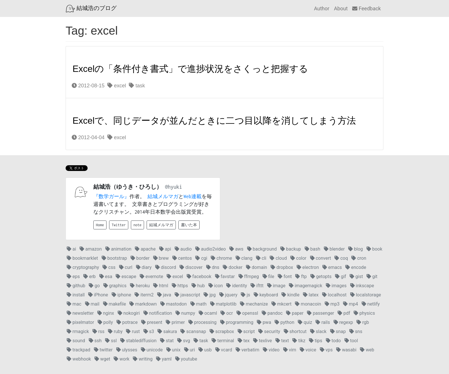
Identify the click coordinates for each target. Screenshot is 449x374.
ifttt (257, 285)
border (140, 258)
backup (290, 249)
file (268, 276)
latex (310, 295)
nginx (105, 313)
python (284, 322)
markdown (143, 304)
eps (73, 276)
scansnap (193, 331)
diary (144, 267)
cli (261, 258)
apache (145, 249)
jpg (210, 295)
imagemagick (305, 285)
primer (175, 322)
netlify (371, 304)
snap (338, 331)
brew (161, 258)
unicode (152, 350)
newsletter (80, 313)
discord (165, 267)
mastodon (173, 304)
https (180, 285)
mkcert (281, 304)
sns (355, 331)
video (271, 350)
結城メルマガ (162, 196)
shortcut (295, 331)
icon (215, 285)
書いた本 (189, 225)
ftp (301, 276)
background (262, 249)
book (374, 249)
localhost (334, 295)
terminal (223, 340)
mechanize (254, 304)
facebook (199, 276)
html (160, 285)
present (151, 322)
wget (102, 359)
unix (173, 350)
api (165, 249)
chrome (221, 258)
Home (100, 225)
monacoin (308, 304)
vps (326, 350)
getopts (321, 276)
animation (118, 249)
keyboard (266, 295)
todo (333, 340)
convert (320, 258)
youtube (186, 359)
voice (308, 350)
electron (308, 267)
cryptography (83, 267)
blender (334, 249)
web (367, 350)
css (109, 267)
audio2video (210, 249)
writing (142, 359)
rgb (363, 322)
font (285, 276)
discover (191, 267)
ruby (115, 331)
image (276, 285)
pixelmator (80, 322)
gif (340, 276)
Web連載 (193, 196)
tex (244, 340)
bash (312, 249)
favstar (225, 276)
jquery (228, 295)
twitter (103, 350)
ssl (111, 340)
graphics (115, 285)
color (298, 258)
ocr (226, 313)
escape (126, 276)
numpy (185, 313)
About (341, 8)
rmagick (78, 331)
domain (256, 267)
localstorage (365, 295)
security (269, 331)
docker (232, 267)
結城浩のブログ (91, 8)
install (76, 295)
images (336, 285)
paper (295, 313)
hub (198, 285)
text (282, 340)
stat (167, 340)
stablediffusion (138, 340)
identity (236, 285)
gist (356, 276)
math (198, 304)
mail (92, 304)
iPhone (98, 295)
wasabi (346, 350)
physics (364, 313)
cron (358, 258)
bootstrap (114, 258)
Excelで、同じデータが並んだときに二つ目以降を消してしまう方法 (214, 120)
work (121, 359)
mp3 (332, 304)
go (94, 285)
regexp (343, 322)
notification (157, 313)
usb (205, 350)
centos (182, 258)
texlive (262, 340)
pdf (344, 313)
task (137, 85)
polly (105, 322)
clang (244, 258)
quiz (305, 322)
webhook (79, 359)
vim (289, 350)
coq (341, 258)
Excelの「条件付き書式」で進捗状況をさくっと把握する (190, 69)
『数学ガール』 (111, 196)
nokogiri (129, 313)
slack (318, 331)
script (246, 331)
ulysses (126, 350)
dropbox (282, 267)
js (245, 295)
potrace (127, 322)
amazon (91, 249)
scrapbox (222, 331)
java (164, 295)
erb (89, 276)
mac (74, 304)
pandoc (272, 313)
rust (133, 331)
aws (236, 249)
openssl (247, 313)
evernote (151, 276)
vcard (223, 350)
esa (105, 276)
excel (116, 85)
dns (212, 267)
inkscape (362, 285)
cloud (278, 258)
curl (125, 267)
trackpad (78, 350)
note (137, 225)
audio (183, 249)
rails (323, 322)
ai (71, 249)
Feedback (366, 8)
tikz (298, 340)
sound (76, 340)
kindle (290, 295)
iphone (121, 295)
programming (236, 322)
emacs (332, 267)
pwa (264, 322)
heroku (140, 285)
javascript (187, 295)
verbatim (247, 350)
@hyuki (173, 187)
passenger (320, 313)
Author (321, 8)
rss (98, 331)
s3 (148, 331)
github (76, 285)
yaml (164, 359)
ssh (95, 340)
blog (355, 249)
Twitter (119, 225)
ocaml (208, 313)
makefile (114, 304)
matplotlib (223, 304)
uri (189, 350)
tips (315, 340)
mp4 (350, 304)
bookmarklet (82, 258)
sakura (167, 331)
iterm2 (144, 295)
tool (351, 340)
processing (202, 322)
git (372, 276)
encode (355, 267)
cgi (201, 258)
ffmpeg (249, 276)
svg (183, 340)
